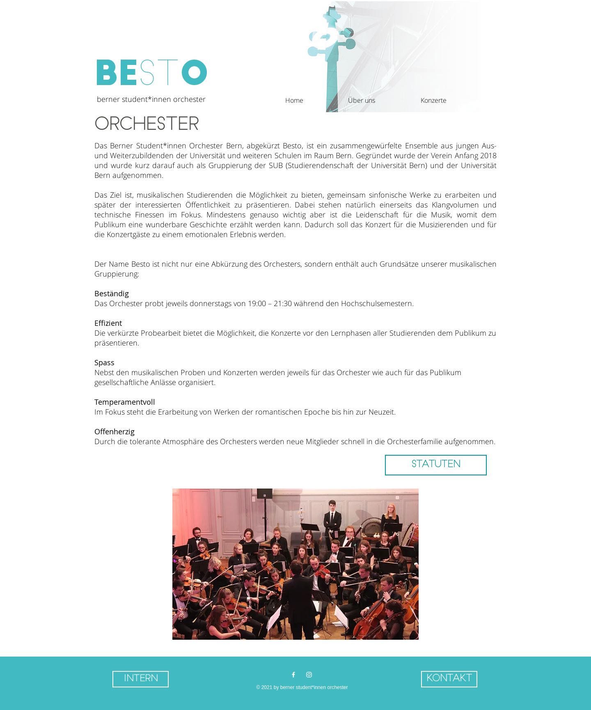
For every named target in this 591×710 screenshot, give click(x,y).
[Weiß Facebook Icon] (293, 674)
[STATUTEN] (436, 465)
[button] (343, 100)
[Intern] (140, 679)
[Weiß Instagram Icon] (309, 674)
